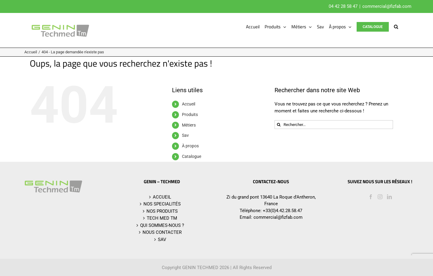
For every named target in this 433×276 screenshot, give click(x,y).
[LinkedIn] (389, 196)
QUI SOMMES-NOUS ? (162, 225)
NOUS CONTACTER (162, 232)
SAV (162, 239)
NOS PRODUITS (162, 211)
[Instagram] (380, 196)
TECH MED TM (162, 218)
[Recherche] (279, 124)
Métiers (189, 125)
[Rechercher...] (334, 124)
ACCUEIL (162, 197)
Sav (185, 135)
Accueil (188, 104)
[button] (396, 26)
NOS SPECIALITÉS (162, 204)
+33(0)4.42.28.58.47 (282, 210)
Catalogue (191, 156)
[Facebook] (370, 196)
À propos (190, 145)
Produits (190, 114)
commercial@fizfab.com (386, 6)
